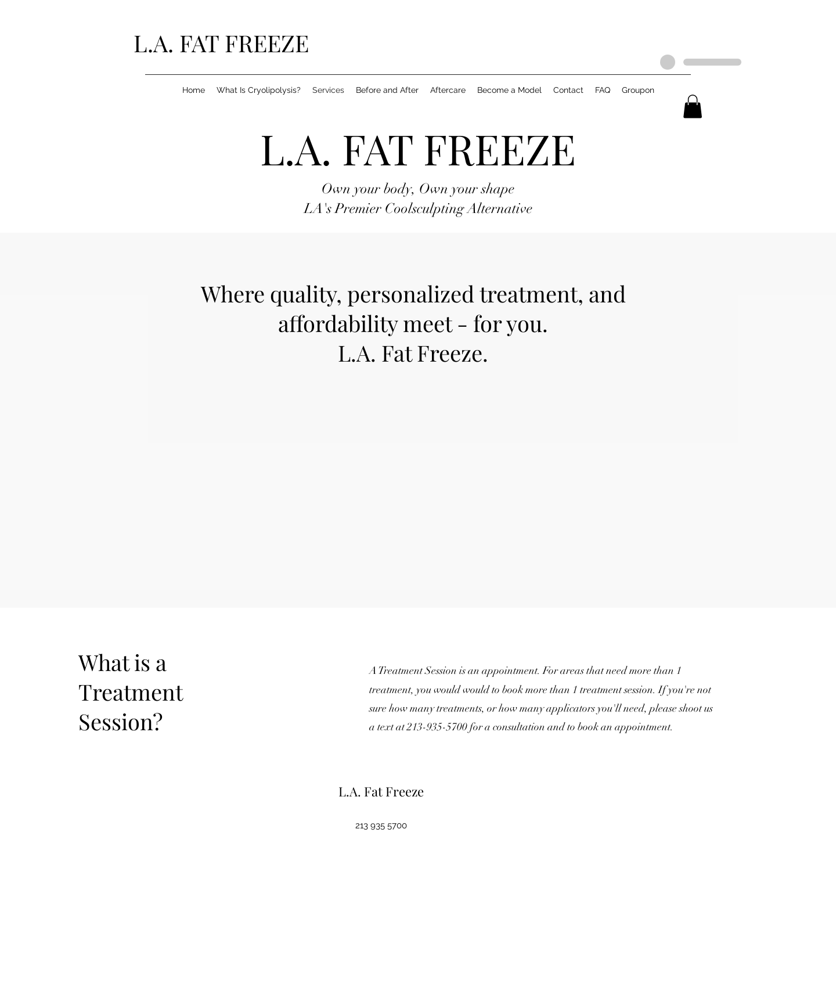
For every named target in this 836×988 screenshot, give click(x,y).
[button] (692, 106)
